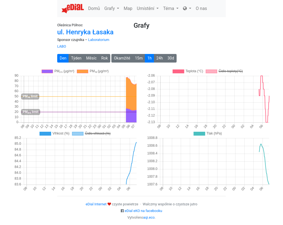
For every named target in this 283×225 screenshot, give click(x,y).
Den (63, 58)
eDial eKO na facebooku (143, 211)
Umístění (148, 8)
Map (128, 8)
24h (159, 58)
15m (139, 58)
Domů (94, 8)
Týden (76, 58)
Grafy (111, 8)
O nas (201, 8)
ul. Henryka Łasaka (85, 32)
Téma (171, 8)
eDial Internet (96, 204)
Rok (104, 58)
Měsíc (91, 58)
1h (149, 58)
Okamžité (122, 58)
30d (170, 58)
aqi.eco (149, 217)
